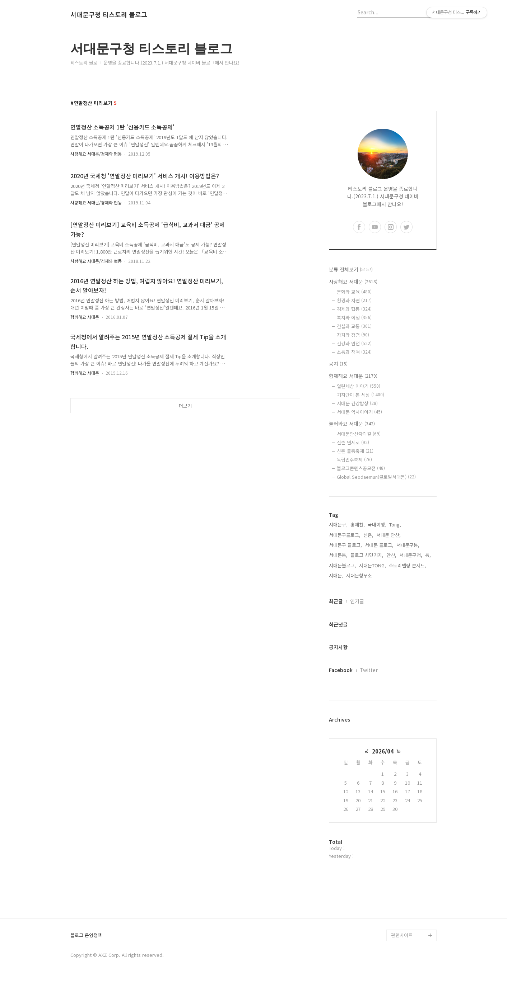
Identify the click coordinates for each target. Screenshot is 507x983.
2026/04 (383, 751)
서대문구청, (410, 555)
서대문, (336, 575)
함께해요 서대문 (84, 317)
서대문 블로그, (379, 545)
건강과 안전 (354, 343)
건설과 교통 (354, 326)
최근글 (336, 601)
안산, (391, 555)
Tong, (395, 524)
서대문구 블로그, (345, 545)
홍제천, (357, 524)
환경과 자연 (354, 300)
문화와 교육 (354, 291)
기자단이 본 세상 (360, 394)
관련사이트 (402, 935)
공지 (338, 363)
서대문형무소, (359, 575)
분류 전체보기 (351, 269)
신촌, (368, 534)
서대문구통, (407, 545)
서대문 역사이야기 (359, 411)
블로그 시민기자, (366, 555)
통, (428, 555)
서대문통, (338, 555)
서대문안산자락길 (359, 433)
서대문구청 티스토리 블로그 (108, 15)
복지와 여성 (354, 317)
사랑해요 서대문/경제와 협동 (96, 154)
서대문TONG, (372, 565)
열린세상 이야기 (358, 386)
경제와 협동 (354, 309)
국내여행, (377, 524)
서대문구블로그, (345, 534)
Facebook (341, 670)
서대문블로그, (342, 565)
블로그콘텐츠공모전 (361, 468)
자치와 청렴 (353, 334)
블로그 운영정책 (86, 935)
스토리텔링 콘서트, (407, 565)
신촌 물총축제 (355, 451)
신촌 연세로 (353, 442)
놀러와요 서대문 (352, 423)
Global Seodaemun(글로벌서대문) (376, 476)
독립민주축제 (354, 459)
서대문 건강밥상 (357, 403)
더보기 (185, 405)
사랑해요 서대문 (353, 281)
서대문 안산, (388, 534)
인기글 (357, 601)
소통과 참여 (354, 352)
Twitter (369, 670)
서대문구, (338, 524)
